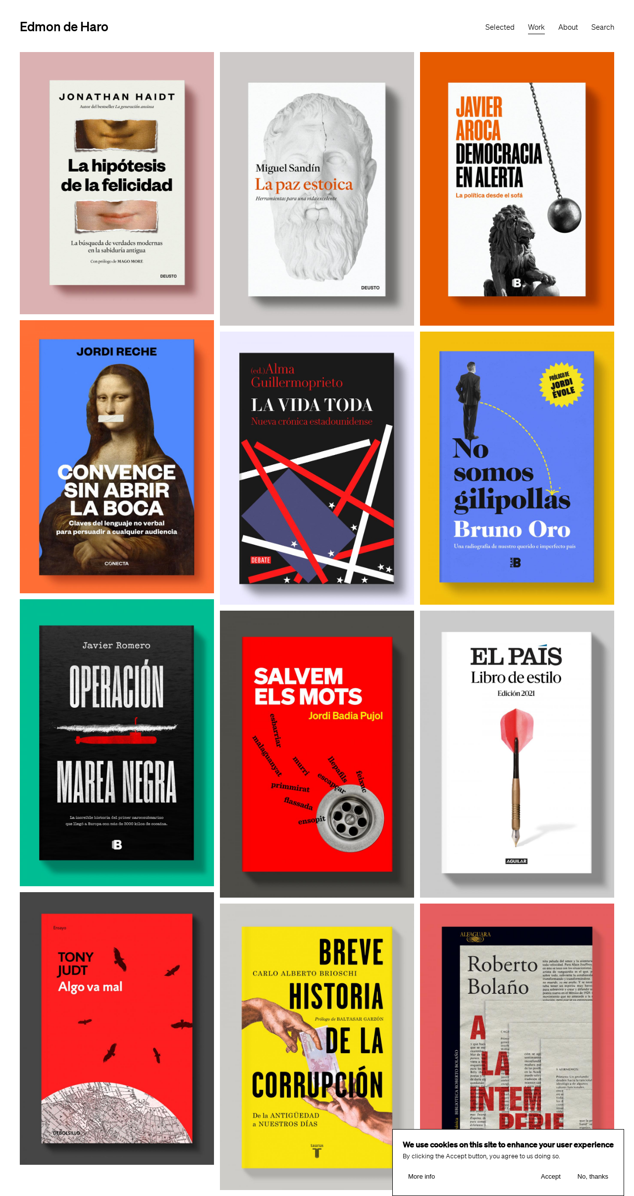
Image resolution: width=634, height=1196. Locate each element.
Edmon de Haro (64, 26)
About (568, 27)
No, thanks (593, 1176)
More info (421, 1176)
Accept (551, 1176)
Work (536, 27)
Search (602, 27)
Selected (500, 27)
